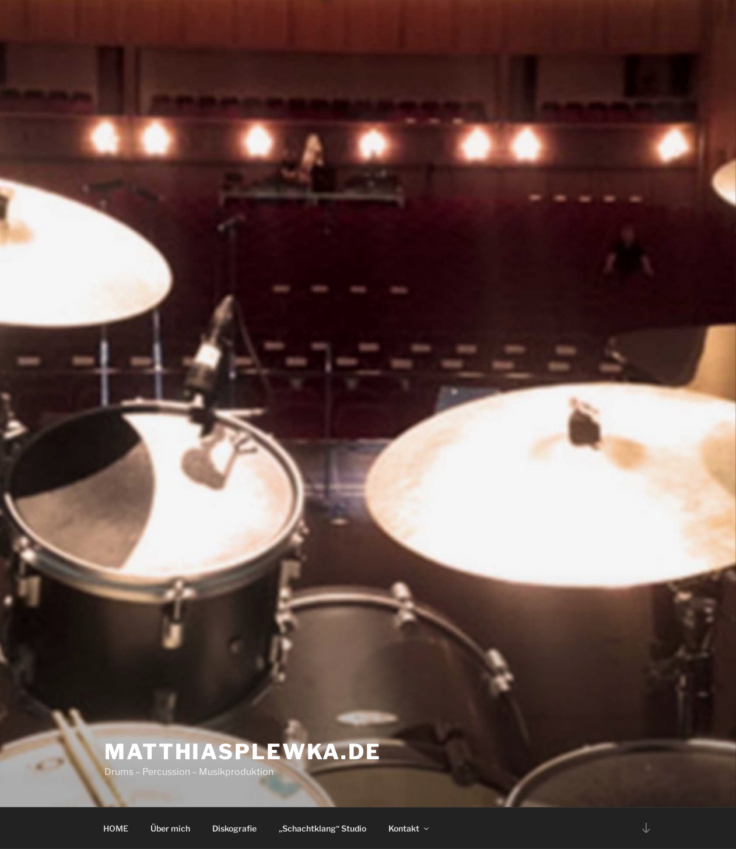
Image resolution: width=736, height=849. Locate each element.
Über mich (170, 828)
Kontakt (409, 828)
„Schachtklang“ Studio (322, 828)
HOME (115, 828)
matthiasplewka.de (242, 752)
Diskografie (234, 828)
